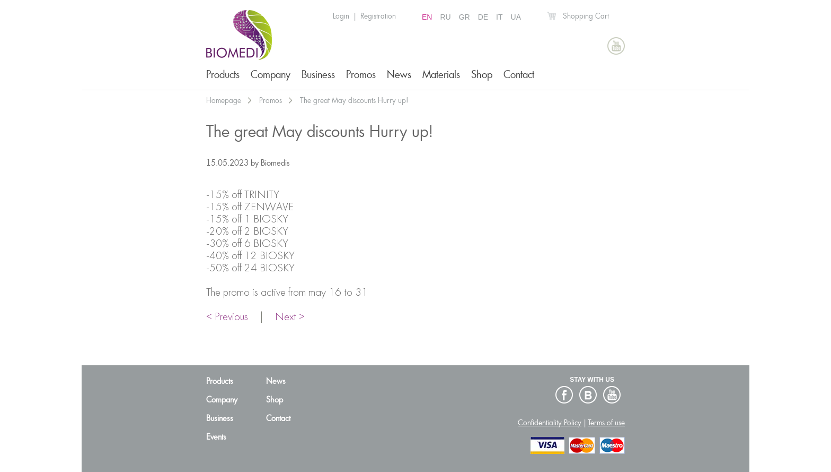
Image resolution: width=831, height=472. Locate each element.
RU (445, 17)
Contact (518, 74)
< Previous (227, 317)
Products (223, 74)
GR (464, 17)
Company (270, 74)
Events (216, 437)
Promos (361, 74)
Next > (290, 317)
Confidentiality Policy (549, 422)
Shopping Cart (586, 16)
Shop (481, 74)
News (399, 74)
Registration (378, 16)
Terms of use (606, 422)
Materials (441, 74)
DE (483, 17)
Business (318, 74)
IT (499, 17)
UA (516, 17)
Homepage (223, 100)
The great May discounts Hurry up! (354, 100)
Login (341, 16)
